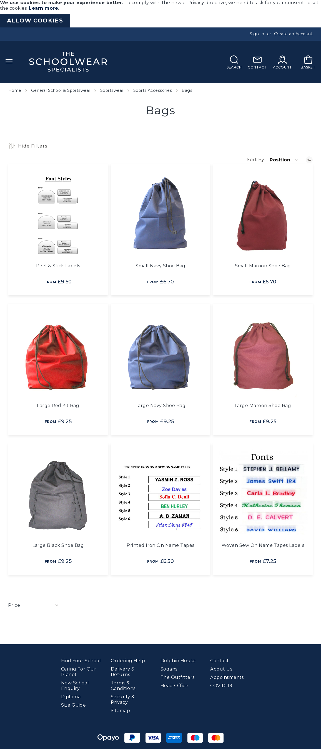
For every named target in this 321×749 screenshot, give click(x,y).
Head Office (174, 684)
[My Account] (282, 61)
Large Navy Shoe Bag (160, 405)
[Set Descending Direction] (309, 159)
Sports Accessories (152, 90)
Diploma (71, 695)
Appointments (227, 675)
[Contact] (257, 61)
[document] (160, 13)
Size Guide (73, 703)
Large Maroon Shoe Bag (263, 405)
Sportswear (112, 90)
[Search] (234, 61)
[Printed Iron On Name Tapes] (160, 494)
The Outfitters (177, 675)
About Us (221, 667)
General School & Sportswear (61, 90)
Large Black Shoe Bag (58, 545)
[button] (284, 159)
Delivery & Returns (123, 670)
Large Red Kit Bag (58, 405)
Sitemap (120, 709)
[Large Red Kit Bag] (58, 354)
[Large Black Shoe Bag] (58, 494)
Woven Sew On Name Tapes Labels (263, 545)
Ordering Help (128, 659)
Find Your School (81, 659)
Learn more (43, 8)
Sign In (257, 33)
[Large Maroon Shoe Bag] (262, 354)
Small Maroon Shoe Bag (263, 265)
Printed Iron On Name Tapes (160, 545)
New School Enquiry (75, 684)
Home (14, 90)
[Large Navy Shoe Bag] (160, 354)
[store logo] (68, 62)
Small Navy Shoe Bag (160, 265)
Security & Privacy (123, 697)
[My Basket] (308, 61)
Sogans (168, 667)
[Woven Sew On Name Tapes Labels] (262, 494)
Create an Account (293, 33)
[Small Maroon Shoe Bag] (262, 215)
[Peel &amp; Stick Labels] (58, 215)
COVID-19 (221, 684)
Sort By (255, 159)
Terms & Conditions (123, 684)
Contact (219, 659)
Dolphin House (177, 659)
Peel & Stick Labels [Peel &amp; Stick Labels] (58, 265)
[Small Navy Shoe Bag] (160, 215)
